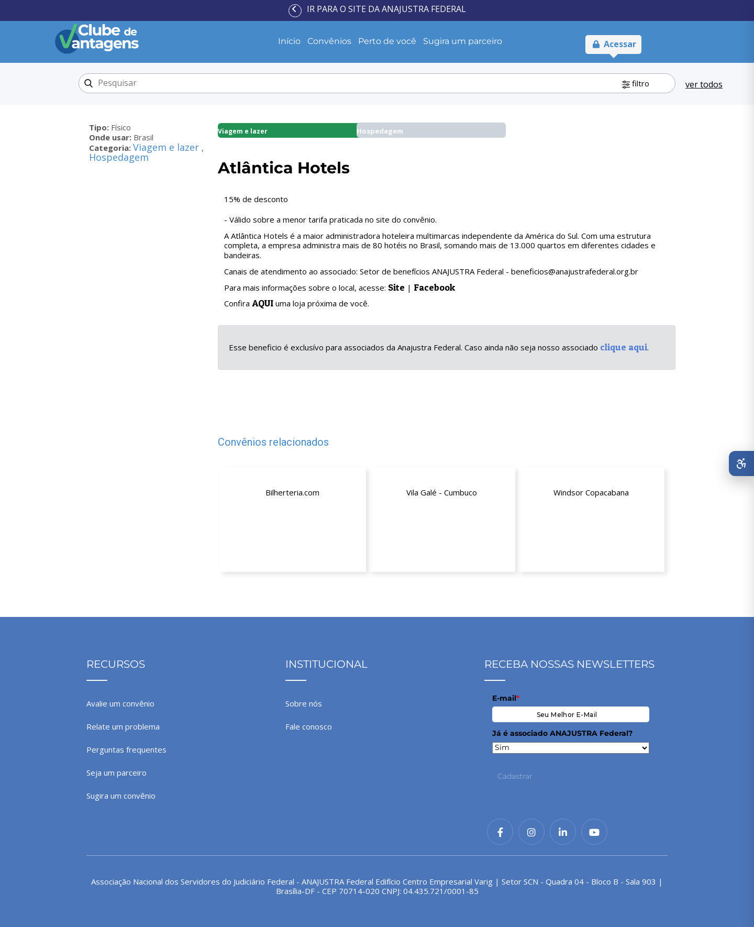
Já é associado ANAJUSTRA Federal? (562, 733)
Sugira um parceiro (462, 41)
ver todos (704, 84)
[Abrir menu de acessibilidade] (741, 463)
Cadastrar (515, 776)
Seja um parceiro (116, 772)
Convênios (329, 41)
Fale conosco (308, 726)
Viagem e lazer (167, 147)
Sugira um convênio (121, 795)
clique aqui (623, 346)
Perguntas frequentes (126, 749)
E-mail (505, 698)
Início (289, 41)
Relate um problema (123, 726)
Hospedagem (119, 157)
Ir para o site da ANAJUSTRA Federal (386, 9)
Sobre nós (303, 703)
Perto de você (387, 41)
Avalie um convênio (120, 703)
